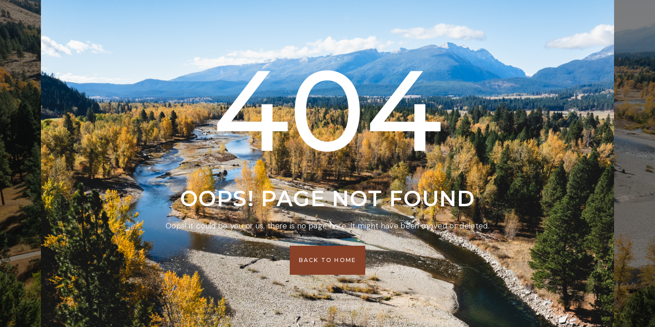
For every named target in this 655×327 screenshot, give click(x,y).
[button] (328, 260)
